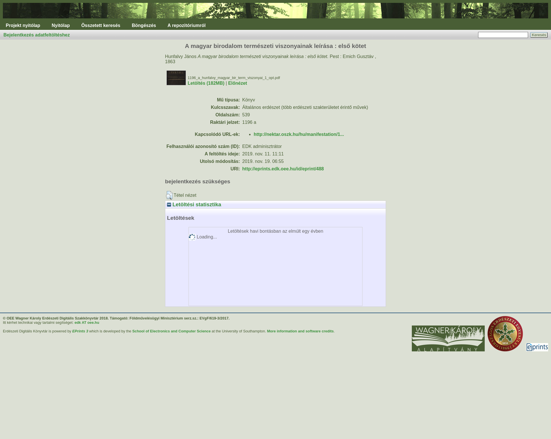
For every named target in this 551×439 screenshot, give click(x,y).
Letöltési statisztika (194, 204)
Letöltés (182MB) (206, 83)
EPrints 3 (80, 331)
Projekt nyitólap (23, 25)
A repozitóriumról (187, 25)
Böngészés (144, 25)
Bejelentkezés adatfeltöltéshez (36, 34)
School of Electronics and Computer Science (171, 331)
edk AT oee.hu (87, 322)
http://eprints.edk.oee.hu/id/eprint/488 (283, 168)
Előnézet (237, 83)
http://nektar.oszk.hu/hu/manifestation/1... (299, 134)
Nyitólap (61, 25)
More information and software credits (300, 331)
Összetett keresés (100, 25)
